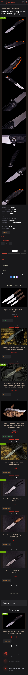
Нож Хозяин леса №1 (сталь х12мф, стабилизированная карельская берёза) (14, 425)
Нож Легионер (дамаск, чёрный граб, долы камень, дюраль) (14, 348)
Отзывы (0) (14, 594)
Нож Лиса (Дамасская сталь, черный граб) (14, 464)
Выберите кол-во (6, 240)
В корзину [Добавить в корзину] (11, 325)
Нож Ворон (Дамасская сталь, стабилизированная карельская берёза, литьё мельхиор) (14, 385)
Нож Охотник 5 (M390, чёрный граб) (14, 500)
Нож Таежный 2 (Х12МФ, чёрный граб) (14, 572)
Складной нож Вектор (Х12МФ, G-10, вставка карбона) (14, 632)
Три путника (10, 1)
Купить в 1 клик (5, 266)
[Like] (17, 326)
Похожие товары (14, 286)
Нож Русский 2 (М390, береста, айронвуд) (14, 536)
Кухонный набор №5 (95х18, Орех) (14, 310)
